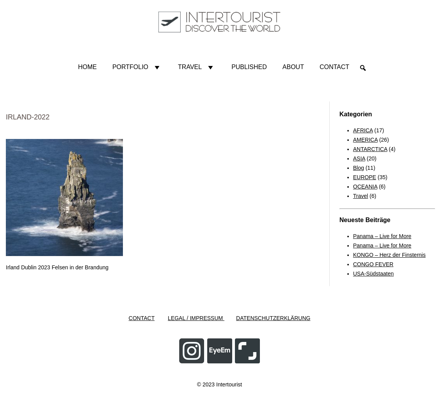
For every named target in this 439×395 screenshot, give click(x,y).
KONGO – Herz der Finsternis (389, 255)
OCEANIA (365, 186)
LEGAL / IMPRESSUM (196, 318)
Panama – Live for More (382, 236)
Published (249, 67)
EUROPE (364, 177)
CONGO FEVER (373, 264)
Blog (358, 168)
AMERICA (365, 140)
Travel (197, 67)
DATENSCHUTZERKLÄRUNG (273, 318)
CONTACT (142, 318)
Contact (334, 67)
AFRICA (363, 130)
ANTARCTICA (370, 149)
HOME (87, 67)
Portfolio (137, 67)
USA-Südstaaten (373, 273)
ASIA (359, 158)
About (293, 67)
